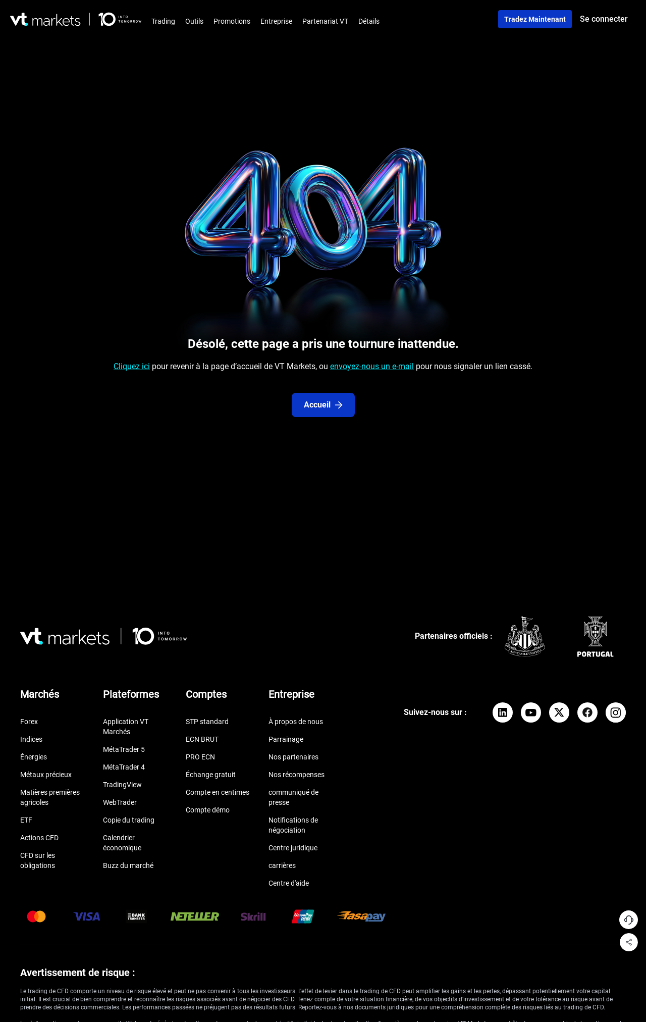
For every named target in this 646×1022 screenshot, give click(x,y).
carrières (282, 865)
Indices (31, 739)
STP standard (207, 722)
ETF (26, 820)
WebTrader (120, 802)
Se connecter (604, 19)
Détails (369, 21)
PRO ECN (200, 757)
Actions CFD (39, 838)
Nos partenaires (293, 757)
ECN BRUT (202, 739)
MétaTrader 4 (124, 767)
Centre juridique (292, 848)
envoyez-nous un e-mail (372, 366)
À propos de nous (295, 722)
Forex (29, 722)
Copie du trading (128, 820)
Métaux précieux (46, 775)
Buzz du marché (128, 865)
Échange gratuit (211, 775)
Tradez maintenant (535, 19)
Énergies (33, 757)
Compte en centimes (217, 792)
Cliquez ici (132, 366)
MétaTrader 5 (124, 749)
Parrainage (285, 739)
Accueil (323, 405)
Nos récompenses (296, 775)
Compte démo (208, 810)
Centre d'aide (288, 883)
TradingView (122, 785)
